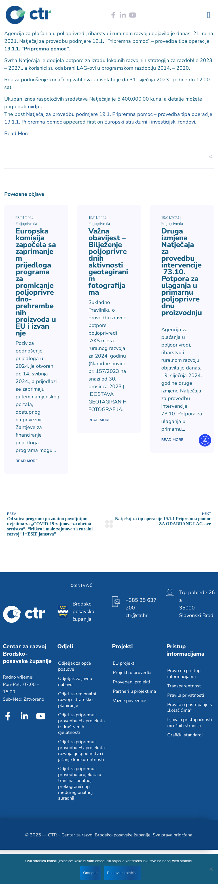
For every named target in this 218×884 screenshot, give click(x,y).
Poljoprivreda (26, 224)
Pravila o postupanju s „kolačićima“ (189, 708)
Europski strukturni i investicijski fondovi (149, 121)
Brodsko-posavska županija (83, 611)
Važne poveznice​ (129, 701)
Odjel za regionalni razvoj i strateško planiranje (77, 700)
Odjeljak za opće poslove (74, 666)
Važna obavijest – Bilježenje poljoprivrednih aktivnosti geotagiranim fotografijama (108, 261)
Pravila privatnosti (185, 695)
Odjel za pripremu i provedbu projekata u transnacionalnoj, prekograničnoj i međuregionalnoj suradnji (79, 783)
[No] (211, 869)
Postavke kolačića (122, 873)
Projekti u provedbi (132, 673)
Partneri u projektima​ (134, 691)
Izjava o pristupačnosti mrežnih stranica (189, 723)
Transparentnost (184, 686)
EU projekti (124, 663)
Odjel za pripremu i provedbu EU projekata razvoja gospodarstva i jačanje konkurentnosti (81, 750)
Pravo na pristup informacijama (183, 674)
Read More (16, 133)
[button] (208, 14)
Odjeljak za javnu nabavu (75, 681)
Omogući (90, 873)
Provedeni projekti (131, 682)
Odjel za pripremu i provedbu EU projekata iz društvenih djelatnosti (81, 724)
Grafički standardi (185, 735)
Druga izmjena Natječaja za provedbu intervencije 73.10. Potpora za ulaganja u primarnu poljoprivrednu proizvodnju (181, 275)
